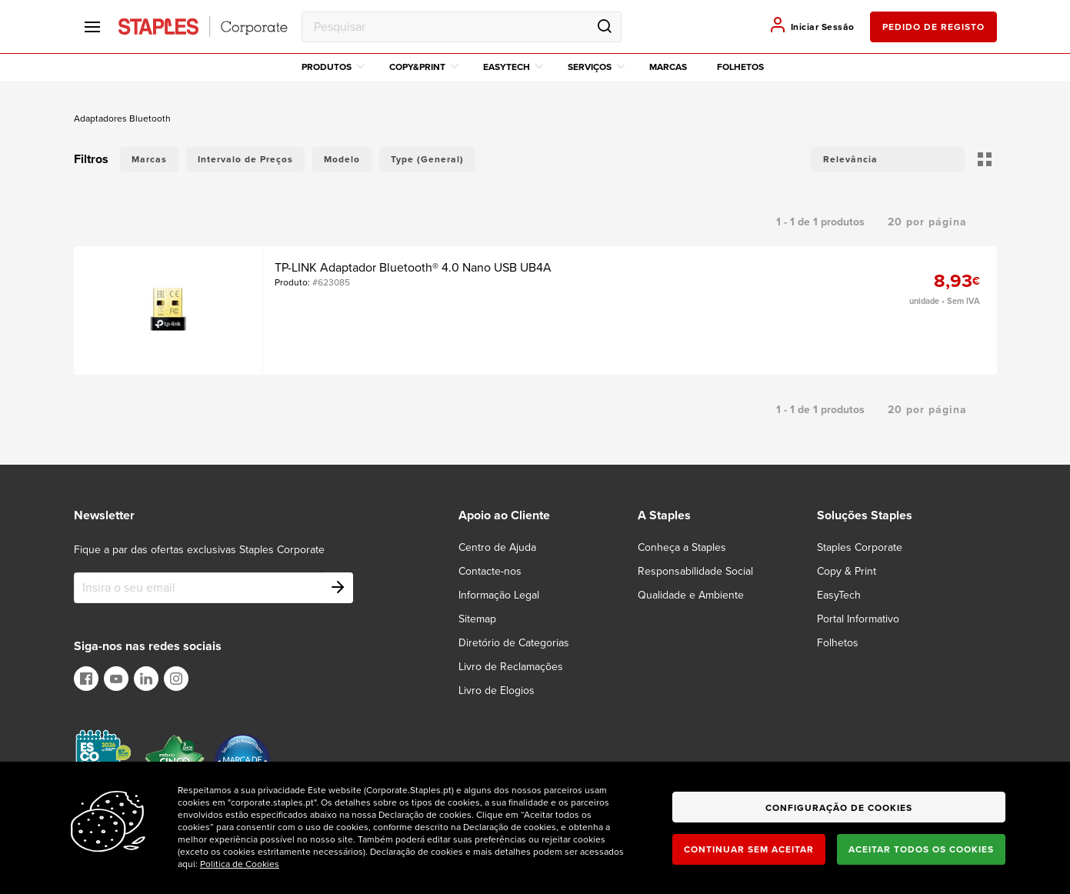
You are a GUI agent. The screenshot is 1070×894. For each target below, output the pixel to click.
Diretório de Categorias (513, 642)
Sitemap (477, 618)
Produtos (333, 67)
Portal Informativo (858, 618)
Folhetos (740, 67)
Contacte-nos (490, 571)
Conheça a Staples (682, 547)
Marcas (668, 67)
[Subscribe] (337, 587)
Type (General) (427, 159)
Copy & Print (846, 571)
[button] (888, 159)
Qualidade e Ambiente (691, 595)
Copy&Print (423, 67)
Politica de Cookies (239, 864)
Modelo (342, 159)
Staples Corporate (859, 547)
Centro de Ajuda (497, 547)
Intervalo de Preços (245, 159)
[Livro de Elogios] (505, 690)
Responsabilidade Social (695, 571)
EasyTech (513, 67)
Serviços (596, 67)
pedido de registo (933, 27)
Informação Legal (498, 595)
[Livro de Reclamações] (520, 666)
